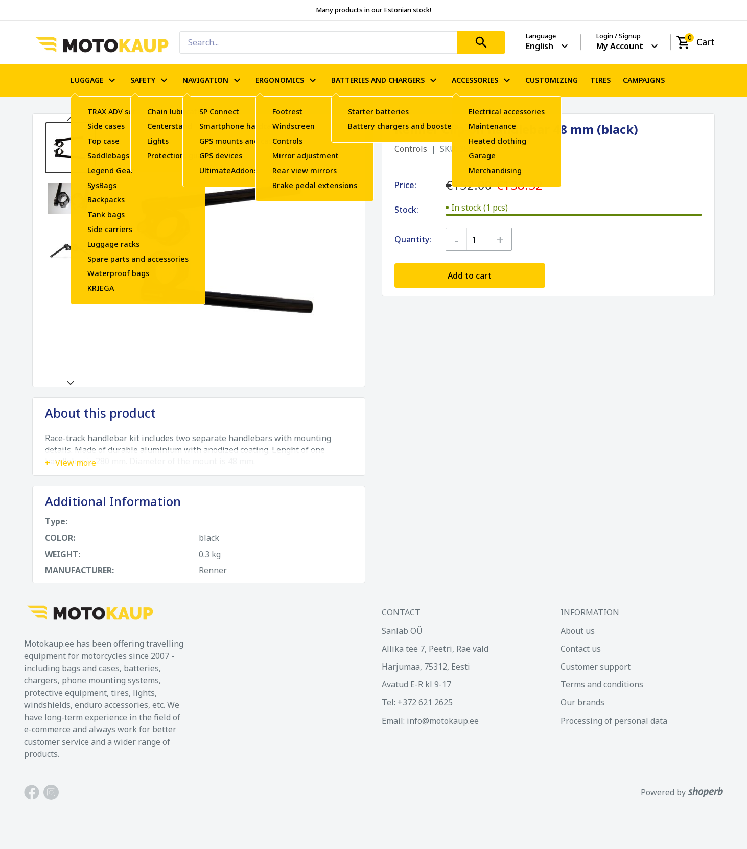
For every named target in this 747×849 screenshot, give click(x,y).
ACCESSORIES (482, 80)
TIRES (600, 80)
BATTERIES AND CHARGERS (385, 80)
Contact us (581, 648)
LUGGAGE (94, 80)
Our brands (582, 702)
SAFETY (150, 80)
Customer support (596, 666)
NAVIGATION (212, 80)
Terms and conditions (602, 684)
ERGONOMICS (287, 80)
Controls (410, 149)
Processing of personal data (614, 720)
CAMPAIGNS (644, 80)
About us (578, 630)
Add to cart (470, 275)
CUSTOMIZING (551, 80)
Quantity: (412, 239)
